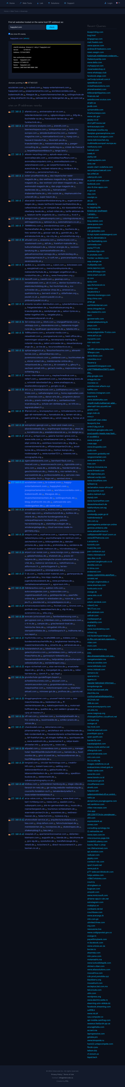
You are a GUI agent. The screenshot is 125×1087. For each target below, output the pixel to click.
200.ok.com (93, 703)
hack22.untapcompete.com (100, 1044)
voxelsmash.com (33, 243)
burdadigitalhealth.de (66, 716)
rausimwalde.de (49, 720)
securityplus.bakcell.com (99, 170)
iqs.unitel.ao (93, 173)
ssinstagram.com (95, 902)
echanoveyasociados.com (38, 605)
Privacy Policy (56, 1074)
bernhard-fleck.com (61, 460)
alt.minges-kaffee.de (56, 737)
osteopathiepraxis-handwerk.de (41, 520)
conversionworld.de (35, 446)
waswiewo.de (58, 812)
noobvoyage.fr (32, 453)
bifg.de (76, 115)
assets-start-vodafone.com (100, 167)
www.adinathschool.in (97, 531)
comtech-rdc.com (95, 861)
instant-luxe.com (44, 766)
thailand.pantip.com (96, 59)
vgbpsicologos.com (60, 115)
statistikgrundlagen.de (57, 523)
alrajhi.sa (91, 103)
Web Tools (26, 3)
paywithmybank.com (97, 939)
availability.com (94, 622)
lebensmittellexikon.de (36, 773)
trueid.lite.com (94, 548)
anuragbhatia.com (95, 1027)
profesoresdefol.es (53, 475)
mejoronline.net (73, 368)
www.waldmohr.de (36, 741)
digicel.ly (91, 625)
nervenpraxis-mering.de (63, 339)
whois (26, 38)
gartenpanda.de (75, 573)
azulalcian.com (16, 87)
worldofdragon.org (54, 663)
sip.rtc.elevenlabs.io (96, 238)
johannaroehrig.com (35, 730)
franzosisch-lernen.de (56, 118)
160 (17, 111)
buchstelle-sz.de (33, 118)
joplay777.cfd (93, 248)
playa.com (92, 325)
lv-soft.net (53, 257)
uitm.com (91, 993)
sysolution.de (47, 841)
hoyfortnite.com (33, 638)
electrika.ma (93, 693)
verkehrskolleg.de (67, 254)
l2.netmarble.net (95, 831)
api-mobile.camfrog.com (98, 1020)
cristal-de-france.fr (74, 147)
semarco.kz (92, 673)
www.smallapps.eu (63, 382)
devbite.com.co (94, 565)
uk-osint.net (76, 98)
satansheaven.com (34, 165)
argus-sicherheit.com (35, 666)
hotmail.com (93, 150)
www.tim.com (93, 774)
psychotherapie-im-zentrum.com (62, 538)
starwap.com (77, 552)
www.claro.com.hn (96, 834)
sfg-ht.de (66, 609)
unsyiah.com (93, 892)
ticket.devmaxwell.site (97, 689)
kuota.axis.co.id (94, 588)
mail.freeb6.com (95, 42)
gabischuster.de (58, 769)
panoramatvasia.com (97, 753)
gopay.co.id (92, 119)
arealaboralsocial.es (55, 432)
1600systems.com (34, 332)
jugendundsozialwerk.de (37, 581)
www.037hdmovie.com (98, 538)
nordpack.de (70, 168)
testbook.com (93, 184)
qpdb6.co (29, 265)
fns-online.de (31, 720)
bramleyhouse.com (43, 389)
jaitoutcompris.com (50, 218)
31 (23, 638)
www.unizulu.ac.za (96, 946)
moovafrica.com (95, 973)
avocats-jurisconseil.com (37, 616)
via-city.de (51, 236)
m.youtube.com (94, 254)
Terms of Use (68, 1074)
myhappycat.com (95, 66)
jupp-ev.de (44, 545)
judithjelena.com (64, 389)
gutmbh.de (66, 232)
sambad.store (63, 478)
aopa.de (41, 468)
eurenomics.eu (32, 613)
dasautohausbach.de (97, 504)
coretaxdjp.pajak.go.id (97, 514)
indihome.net (74, 630)
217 (12, 111)
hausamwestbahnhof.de (37, 659)
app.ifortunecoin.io (96, 285)
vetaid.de (29, 844)
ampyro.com (31, 534)
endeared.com (94, 571)
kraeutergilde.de (33, 311)
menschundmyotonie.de (59, 268)
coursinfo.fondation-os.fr (37, 791)
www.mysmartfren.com (98, 501)
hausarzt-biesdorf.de (35, 140)
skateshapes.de (71, 827)
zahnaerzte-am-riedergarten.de (51, 98)
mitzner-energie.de (57, 247)
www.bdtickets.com (96, 666)
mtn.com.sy (92, 521)
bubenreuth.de (15, 94)
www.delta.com (94, 62)
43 (23, 834)
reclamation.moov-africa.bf (100, 487)
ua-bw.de (40, 346)
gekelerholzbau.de (36, 556)
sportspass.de (76, 737)
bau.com (29, 823)
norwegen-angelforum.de (62, 272)
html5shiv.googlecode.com (100, 430)
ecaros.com (54, 509)
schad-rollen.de (55, 211)
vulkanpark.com (33, 805)
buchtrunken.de (76, 357)
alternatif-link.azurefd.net (99, 406)
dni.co (28, 389)
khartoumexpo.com (96, 113)
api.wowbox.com (95, 851)
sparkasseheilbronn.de (51, 250)
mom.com (92, 646)
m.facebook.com (95, 942)
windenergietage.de (35, 527)
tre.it (89, 315)
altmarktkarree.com (49, 354)
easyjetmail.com (35, 268)
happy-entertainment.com (56, 87)
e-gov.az (91, 190)
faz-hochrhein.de (58, 286)
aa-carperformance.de (58, 165)
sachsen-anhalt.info (35, 368)
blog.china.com (94, 298)
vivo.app (91, 811)
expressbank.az (94, 821)
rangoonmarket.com (96, 457)
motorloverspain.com (57, 688)
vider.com (92, 642)
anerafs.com (60, 126)
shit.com (91, 818)
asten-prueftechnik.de (36, 175)
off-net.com (31, 716)
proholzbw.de (60, 545)
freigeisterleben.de (36, 307)
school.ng (92, 632)
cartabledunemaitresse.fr (37, 584)
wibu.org (47, 613)
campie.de (42, 623)
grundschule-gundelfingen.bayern (42, 677)
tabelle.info (71, 329)
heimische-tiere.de (34, 627)
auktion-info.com (54, 588)
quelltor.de (45, 709)
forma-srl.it (78, 418)
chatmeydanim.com (96, 160)
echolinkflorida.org (69, 236)
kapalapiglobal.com (96, 743)
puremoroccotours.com (36, 357)
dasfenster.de (31, 190)
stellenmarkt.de (46, 777)
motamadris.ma (94, 959)
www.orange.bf (94, 440)
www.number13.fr (51, 453)
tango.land (60, 150)
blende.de (61, 837)
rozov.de (69, 598)
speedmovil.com (47, 379)
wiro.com (29, 468)
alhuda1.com (31, 240)
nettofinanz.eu (66, 563)
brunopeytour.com (49, 411)
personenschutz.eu (47, 172)
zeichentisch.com (33, 541)
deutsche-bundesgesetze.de (51, 516)
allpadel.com (31, 748)
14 (23, 322)
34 (23, 677)
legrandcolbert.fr (33, 407)
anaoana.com (47, 240)
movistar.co (92, 383)
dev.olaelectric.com (96, 312)
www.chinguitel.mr (96, 308)
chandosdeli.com (33, 727)
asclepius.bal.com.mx (97, 986)
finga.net (49, 478)
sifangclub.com (94, 750)
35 (23, 698)
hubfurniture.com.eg (97, 507)
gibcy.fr (74, 364)
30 (23, 616)
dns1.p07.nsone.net (96, 123)
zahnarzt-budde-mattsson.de (42, 548)
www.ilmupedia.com (97, 447)
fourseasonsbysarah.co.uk (38, 318)
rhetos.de (52, 471)
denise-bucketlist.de (69, 282)
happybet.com (16, 38)
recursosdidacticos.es (59, 346)
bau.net (47, 830)
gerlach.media (55, 368)
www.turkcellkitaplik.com (99, 963)
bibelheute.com (53, 648)
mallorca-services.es (45, 563)
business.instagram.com (98, 393)
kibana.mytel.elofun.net (98, 747)
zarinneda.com (94, 244)
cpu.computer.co (95, 1017)
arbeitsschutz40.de (53, 513)
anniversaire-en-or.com (51, 111)
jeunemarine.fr (56, 741)
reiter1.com (30, 379)
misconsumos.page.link (98, 838)
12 (23, 279)
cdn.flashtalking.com (97, 241)
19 (23, 411)
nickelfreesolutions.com (98, 86)
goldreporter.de (58, 595)
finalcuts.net (93, 96)
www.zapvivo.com (96, 268)
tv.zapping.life (94, 207)
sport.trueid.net (94, 865)
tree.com (91, 463)
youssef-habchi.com (60, 698)
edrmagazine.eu (33, 222)
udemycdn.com (94, 177)
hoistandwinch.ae (33, 648)
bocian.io (91, 949)
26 (23, 552)
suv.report (30, 634)
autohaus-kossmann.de (54, 443)
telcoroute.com (94, 990)
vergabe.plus (53, 314)
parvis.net (78, 691)
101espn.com (93, 352)
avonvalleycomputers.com (38, 161)
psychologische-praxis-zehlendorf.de (57, 559)
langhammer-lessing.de (67, 641)
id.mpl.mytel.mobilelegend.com (102, 234)
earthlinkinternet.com (97, 305)
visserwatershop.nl (96, 69)
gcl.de (40, 670)
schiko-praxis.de (68, 720)
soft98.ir (91, 1010)
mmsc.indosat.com (96, 669)
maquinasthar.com (34, 688)
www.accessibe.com (97, 662)
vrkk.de (28, 563)
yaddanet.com (58, 357)
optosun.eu (49, 222)
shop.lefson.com (44, 823)
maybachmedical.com (63, 375)
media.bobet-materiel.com (50, 573)
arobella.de (53, 468)
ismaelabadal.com (34, 282)
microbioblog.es (68, 548)
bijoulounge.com (51, 798)
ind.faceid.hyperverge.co (99, 635)
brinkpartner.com (57, 129)
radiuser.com (93, 855)
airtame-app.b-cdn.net (98, 898)
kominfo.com (93, 544)
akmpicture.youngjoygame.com (102, 801)
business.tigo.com (96, 251)
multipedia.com (94, 264)
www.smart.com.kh (96, 275)
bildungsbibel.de (53, 541)
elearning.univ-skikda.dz (98, 1003)
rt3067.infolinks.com (96, 878)
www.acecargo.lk (95, 915)
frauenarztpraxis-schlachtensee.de (65, 734)
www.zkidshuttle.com (97, 399)
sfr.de (45, 275)
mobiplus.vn (93, 905)
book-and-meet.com (62, 425)
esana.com (66, 748)
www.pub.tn (93, 868)
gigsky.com (92, 858)
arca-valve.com (32, 798)
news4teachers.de (50, 609)
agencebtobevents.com (36, 460)
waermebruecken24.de (36, 812)
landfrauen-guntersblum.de (49, 329)
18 (23, 389)
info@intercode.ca (66, 1078)
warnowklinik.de (33, 475)
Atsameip (24, 11)
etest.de (79, 428)
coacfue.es (63, 214)
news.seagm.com (95, 52)
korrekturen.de (34, 432)
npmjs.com (92, 288)
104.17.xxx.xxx (93, 608)
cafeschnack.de (33, 207)
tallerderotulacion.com (36, 115)
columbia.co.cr (94, 359)
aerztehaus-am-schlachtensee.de (65, 730)
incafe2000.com (52, 638)
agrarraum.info (60, 584)
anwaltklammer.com (35, 509)
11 (23, 264)
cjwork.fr (43, 673)
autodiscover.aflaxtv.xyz (98, 386)
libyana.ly (91, 362)
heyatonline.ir (93, 292)
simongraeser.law (54, 570)
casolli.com (46, 279)
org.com (91, 926)
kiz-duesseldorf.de (71, 207)
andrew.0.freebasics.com (99, 49)
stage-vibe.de (75, 784)
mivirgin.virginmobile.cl (98, 582)
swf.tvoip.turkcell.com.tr (98, 79)
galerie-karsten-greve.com (61, 436)
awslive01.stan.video (97, 420)
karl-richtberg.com (34, 802)
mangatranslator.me (96, 659)
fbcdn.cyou (92, 1047)
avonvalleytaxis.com (64, 161)
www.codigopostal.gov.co (99, 932)
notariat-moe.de (33, 343)
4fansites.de (73, 439)
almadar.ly (92, 204)
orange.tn (91, 936)
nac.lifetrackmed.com (97, 848)
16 (23, 350)
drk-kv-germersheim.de (56, 805)
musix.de (75, 805)
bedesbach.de (53, 702)
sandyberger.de (52, 311)
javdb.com (92, 106)
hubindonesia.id (94, 517)
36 (23, 716)
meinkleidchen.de (34, 827)
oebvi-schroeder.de (54, 343)
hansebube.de (56, 414)
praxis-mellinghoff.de (45, 400)
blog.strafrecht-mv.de (22, 98)
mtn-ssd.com (93, 342)
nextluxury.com (94, 147)
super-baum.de (47, 197)
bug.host (91, 35)
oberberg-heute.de (34, 211)
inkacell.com (31, 464)
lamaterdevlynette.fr (63, 791)
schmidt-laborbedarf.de (39, 382)
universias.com (34, 396)
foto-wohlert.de (32, 232)
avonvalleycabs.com (35, 158)
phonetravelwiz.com (96, 89)
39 (23, 762)
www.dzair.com (70, 798)
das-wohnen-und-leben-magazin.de (57, 182)
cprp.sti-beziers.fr (34, 712)
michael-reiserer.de (51, 168)
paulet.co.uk (31, 297)
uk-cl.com (51, 282)
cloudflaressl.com (95, 784)
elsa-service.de (57, 666)
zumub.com (92, 217)
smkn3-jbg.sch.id (95, 426)
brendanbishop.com (54, 225)
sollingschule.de (75, 94)
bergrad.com (31, 762)
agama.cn (92, 679)
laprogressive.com (96, 1033)
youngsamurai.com (52, 336)
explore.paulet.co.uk (50, 297)
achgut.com (39, 436)
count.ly (91, 882)
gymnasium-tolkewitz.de (55, 655)
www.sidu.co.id (94, 595)
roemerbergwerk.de (35, 809)
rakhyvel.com (74, 652)
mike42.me (92, 605)
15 (23, 332)
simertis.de (55, 645)
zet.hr (90, 598)
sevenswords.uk (33, 261)
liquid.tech (92, 1057)
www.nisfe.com (32, 439)
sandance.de (76, 545)
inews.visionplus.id (96, 554)
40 (23, 784)
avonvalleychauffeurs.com (61, 158)
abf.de (48, 243)
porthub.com (31, 609)
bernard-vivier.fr (50, 293)
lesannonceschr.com (51, 464)
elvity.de (45, 190)
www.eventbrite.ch (96, 460)
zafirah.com (92, 615)
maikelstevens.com (71, 620)
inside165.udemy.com (97, 841)
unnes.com (92, 824)
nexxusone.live (94, 929)
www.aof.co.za (94, 335)
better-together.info (34, 314)
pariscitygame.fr (49, 566)
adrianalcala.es (71, 645)
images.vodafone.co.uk (98, 764)
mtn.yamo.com (94, 956)
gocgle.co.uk (57, 386)
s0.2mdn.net (93, 699)
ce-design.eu (75, 432)
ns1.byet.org (93, 720)
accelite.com (43, 265)
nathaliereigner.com (48, 393)
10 (23, 240)
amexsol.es (68, 290)
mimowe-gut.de (47, 691)
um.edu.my (92, 710)
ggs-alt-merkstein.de (35, 414)
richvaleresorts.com (71, 411)
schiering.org (31, 371)
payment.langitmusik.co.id (99, 561)
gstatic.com (92, 409)
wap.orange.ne (94, 261)
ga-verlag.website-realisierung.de (64, 787)
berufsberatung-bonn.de (70, 379)
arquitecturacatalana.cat (63, 819)
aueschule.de (31, 168)
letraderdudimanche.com (52, 133)
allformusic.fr (31, 566)
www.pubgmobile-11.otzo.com (101, 332)
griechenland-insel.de (62, 623)
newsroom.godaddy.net (98, 453)
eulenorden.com (58, 591)
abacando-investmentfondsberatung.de (45, 200)
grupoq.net (46, 744)
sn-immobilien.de (59, 773)
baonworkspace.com (35, 129)
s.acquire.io (92, 541)
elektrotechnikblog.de (36, 286)
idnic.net (91, 163)
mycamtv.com (94, 339)
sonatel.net (92, 578)
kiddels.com (69, 638)
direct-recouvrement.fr (63, 844)
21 (23, 436)
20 (23, 425)
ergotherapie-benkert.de (59, 428)
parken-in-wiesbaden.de (49, 598)
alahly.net (91, 157)
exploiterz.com (70, 509)
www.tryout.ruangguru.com (100, 136)
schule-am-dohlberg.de (54, 404)
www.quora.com (95, 224)
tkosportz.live (93, 423)
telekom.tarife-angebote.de (41, 214)
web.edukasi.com (95, 612)
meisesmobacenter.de (56, 143)
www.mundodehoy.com (98, 629)
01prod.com (31, 411)
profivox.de (64, 691)
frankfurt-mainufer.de (64, 243)
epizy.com (92, 281)
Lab (40, 3)
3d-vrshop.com (32, 322)
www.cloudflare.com (97, 480)
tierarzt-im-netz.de (34, 787)
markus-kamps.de (63, 450)
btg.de (72, 443)
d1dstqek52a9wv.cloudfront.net (102, 716)
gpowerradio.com (95, 318)
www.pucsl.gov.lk (95, 780)
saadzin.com (66, 802)
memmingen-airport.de (36, 339)
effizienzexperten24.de (59, 446)
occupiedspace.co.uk (58, 602)
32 (23, 648)
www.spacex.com (95, 45)
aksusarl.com (58, 681)
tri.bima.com (93, 568)
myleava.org (61, 816)
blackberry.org (94, 979)
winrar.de (29, 723)
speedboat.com (94, 82)
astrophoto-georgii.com (37, 425)
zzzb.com (92, 450)
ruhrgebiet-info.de (56, 627)
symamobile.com (95, 109)
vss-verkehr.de (67, 471)
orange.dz (92, 592)
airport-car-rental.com (36, 552)
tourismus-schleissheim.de (61, 809)
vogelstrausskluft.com (36, 595)
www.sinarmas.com (96, 585)
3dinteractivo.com (34, 588)
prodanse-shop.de (50, 290)
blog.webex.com (95, 221)
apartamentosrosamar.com (52, 834)
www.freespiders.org (61, 275)
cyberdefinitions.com (72, 304)
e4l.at (28, 436)
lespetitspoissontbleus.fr (39, 150)
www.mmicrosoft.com (97, 895)
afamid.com (31, 111)
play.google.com (95, 376)
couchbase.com (94, 912)
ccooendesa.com (49, 748)
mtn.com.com (93, 757)
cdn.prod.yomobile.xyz (98, 976)
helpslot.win (93, 791)
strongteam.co (94, 885)
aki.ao (90, 200)
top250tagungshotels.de (37, 759)
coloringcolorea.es (72, 218)
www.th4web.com (95, 470)
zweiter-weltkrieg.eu (51, 147)
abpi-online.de (32, 443)
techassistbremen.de (67, 755)
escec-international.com (37, 375)
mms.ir (90, 416)
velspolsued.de (32, 364)
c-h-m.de (29, 623)
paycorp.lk (92, 396)
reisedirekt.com (32, 336)
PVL (67, 1081)
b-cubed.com (33, 87)
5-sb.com (29, 573)
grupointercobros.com (61, 684)
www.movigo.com (59, 552)
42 (23, 819)
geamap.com (61, 279)
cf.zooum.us (93, 1054)
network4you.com (34, 538)
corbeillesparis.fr (56, 630)
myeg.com (71, 136)
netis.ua (91, 797)
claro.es (47, 364)
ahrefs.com (92, 787)
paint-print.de (31, 418)
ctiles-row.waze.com (97, 807)
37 (23, 727)
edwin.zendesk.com (96, 602)
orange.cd (92, 723)
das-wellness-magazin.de (52, 179)
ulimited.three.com (96, 922)
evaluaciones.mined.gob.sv (100, 767)
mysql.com (92, 497)
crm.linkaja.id (93, 329)
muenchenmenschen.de (52, 94)
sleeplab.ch (30, 834)
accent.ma (92, 1030)
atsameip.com (94, 952)
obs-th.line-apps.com (97, 187)
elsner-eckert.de (35, 361)
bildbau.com (31, 784)
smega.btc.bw (94, 379)
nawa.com (52, 802)
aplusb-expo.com (58, 154)
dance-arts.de (52, 396)
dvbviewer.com (74, 265)
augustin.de (48, 837)
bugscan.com (93, 888)
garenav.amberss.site (97, 528)
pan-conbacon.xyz (96, 551)
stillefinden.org (68, 293)
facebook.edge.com (96, 76)
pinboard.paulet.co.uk (36, 300)
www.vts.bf (92, 1013)
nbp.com (91, 194)
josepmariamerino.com (37, 91)
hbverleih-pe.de (57, 140)
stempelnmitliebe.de (35, 630)
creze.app (92, 443)
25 (23, 534)
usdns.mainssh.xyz (96, 494)
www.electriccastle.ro (97, 1000)
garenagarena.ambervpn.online (102, 524)
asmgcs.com (31, 218)
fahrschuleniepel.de (66, 823)
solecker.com (46, 716)
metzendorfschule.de (35, 272)
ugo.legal (55, 673)
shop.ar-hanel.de (53, 229)
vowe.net (59, 744)
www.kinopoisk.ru (95, 1040)
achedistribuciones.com (37, 681)
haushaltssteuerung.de (60, 307)
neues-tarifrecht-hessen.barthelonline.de (58, 204)
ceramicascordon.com (36, 684)
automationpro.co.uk (68, 222)
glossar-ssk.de (50, 232)
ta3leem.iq (92, 484)
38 (23, 748)
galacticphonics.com (35, 652)
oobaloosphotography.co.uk (39, 780)
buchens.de (71, 229)
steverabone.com (50, 325)
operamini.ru (93, 676)
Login (108, 3)
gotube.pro (92, 1037)
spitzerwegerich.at (34, 350)
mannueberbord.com (52, 136)
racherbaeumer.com (53, 439)
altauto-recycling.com (36, 154)
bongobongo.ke (94, 686)
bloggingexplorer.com (36, 698)
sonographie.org (33, 457)
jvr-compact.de (51, 207)
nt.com (90, 278)
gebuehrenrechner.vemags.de (40, 254)
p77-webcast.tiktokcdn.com (100, 872)
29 (23, 605)
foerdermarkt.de (70, 468)
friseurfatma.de (32, 655)
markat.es (30, 172)
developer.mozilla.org (97, 130)
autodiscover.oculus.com (99, 99)
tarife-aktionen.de (75, 211)
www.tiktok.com (94, 356)
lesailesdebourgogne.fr (36, 386)
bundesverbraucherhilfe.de (38, 641)
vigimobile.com (72, 464)
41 (23, 798)
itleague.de (31, 94)
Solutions (53, 3)
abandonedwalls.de (35, 428)
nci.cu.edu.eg (93, 760)
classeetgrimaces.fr (35, 257)
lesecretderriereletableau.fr (38, 794)
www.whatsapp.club (97, 72)
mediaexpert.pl (94, 619)
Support (69, 3)
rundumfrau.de (32, 275)
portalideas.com (57, 652)
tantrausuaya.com (95, 126)
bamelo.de (69, 752)
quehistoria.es (32, 293)
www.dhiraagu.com (96, 271)
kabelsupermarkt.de (57, 705)
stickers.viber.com (96, 966)
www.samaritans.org (97, 649)
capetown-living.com (68, 534)
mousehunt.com (95, 983)
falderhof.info (45, 816)
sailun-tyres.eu (70, 311)
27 (23, 573)
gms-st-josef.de (46, 755)
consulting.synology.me (98, 828)
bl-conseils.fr (61, 364)
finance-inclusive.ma (97, 467)
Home (10, 3)
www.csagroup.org (96, 713)
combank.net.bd (95, 909)
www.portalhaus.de (62, 581)
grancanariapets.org (71, 257)
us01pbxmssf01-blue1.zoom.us (101, 534)
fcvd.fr (75, 214)
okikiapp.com (31, 325)
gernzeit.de (33, 577)
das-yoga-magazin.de (62, 186)
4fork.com (48, 322)
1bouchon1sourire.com (57, 350)
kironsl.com (75, 605)
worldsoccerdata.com (62, 91)
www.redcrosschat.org (98, 140)
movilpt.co (92, 197)
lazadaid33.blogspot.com (99, 366)
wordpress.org (94, 996)
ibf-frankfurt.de (35, 737)
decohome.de (76, 837)
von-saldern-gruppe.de (66, 709)
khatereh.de (55, 556)
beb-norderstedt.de (34, 734)
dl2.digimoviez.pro (96, 474)
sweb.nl (91, 153)
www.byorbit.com (95, 490)
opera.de (67, 670)
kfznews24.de (43, 450)
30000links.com (33, 225)
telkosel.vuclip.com (96, 477)
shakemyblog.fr (32, 830)
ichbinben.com (51, 620)
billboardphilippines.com (98, 93)
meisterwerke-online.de (59, 361)
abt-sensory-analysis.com (38, 126)
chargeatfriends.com (67, 322)
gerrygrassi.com (33, 620)
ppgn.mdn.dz (93, 413)
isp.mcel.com (93, 727)
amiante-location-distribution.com (42, 304)
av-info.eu (74, 404)
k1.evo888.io (93, 437)
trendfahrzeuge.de (66, 841)
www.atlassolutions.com (98, 969)
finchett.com (60, 605)
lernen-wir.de (73, 414)
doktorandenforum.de (36, 769)
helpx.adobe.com (95, 875)
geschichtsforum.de (35, 471)
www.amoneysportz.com (99, 706)
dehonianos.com (53, 727)
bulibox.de (71, 513)
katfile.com (92, 389)
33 (23, 666)
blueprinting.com (95, 32)
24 (23, 509)
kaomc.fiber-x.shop (96, 845)
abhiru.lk (91, 511)
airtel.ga (91, 302)
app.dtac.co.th (94, 558)
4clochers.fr (43, 844)
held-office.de (72, 336)
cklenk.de (30, 516)
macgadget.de (53, 670)
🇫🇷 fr (118, 3)
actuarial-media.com (56, 332)
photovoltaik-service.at (36, 819)
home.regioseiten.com (72, 393)
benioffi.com (31, 279)
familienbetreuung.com (64, 616)
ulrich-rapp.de (63, 418)
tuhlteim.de (47, 418)
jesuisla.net (38, 602)
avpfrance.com (47, 534)
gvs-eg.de (32, 841)
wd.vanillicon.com (95, 804)
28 (23, 588)
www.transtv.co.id (95, 777)
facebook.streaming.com (99, 1006)
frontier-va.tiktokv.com (98, 258)
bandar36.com (94, 740)
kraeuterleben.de (33, 143)
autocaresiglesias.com (36, 591)
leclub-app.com (33, 513)
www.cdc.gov (93, 116)
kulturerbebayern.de (35, 247)
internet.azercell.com (97, 730)
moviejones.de (53, 827)
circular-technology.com (53, 762)
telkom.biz (92, 1050)
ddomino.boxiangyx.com (98, 295)
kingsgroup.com (95, 39)
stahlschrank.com (66, 240)
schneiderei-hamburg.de (52, 784)
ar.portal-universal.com (98, 180)
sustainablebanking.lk (97, 322)
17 (23, 375)
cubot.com (58, 265)
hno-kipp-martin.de (51, 577)
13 (23, 304)
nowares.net (69, 453)
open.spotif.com (95, 737)
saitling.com (62, 766)
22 (23, 460)
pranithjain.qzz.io (95, 733)
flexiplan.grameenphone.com (101, 133)
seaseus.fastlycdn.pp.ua (98, 1023)
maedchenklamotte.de (36, 645)
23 (22, 482)
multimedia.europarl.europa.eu (101, 143)
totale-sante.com (95, 770)
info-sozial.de (54, 193)
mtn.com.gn (93, 919)
